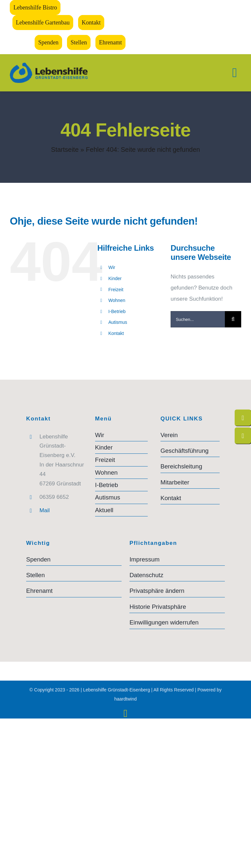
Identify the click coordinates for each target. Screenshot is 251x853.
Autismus (117, 322)
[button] (177, 591)
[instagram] (125, 713)
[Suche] (233, 319)
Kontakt (116, 333)
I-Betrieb (117, 311)
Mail (45, 510)
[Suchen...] (198, 319)
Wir (111, 267)
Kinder (114, 278)
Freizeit (115, 289)
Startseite (64, 149)
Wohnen (116, 300)
